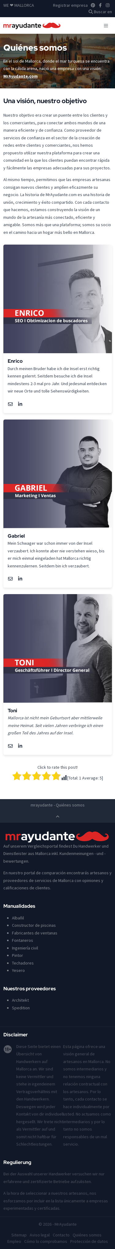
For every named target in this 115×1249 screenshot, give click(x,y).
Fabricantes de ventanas (34, 933)
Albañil (18, 918)
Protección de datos (89, 1241)
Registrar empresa (70, 5)
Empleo (14, 1241)
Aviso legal (40, 1235)
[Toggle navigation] (106, 25)
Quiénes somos (87, 1235)
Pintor (17, 955)
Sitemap (19, 1235)
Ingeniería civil (25, 948)
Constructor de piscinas (34, 925)
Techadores (23, 963)
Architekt (20, 1000)
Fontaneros (22, 940)
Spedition (21, 1008)
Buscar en (100, 11)
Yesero (18, 970)
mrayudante (42, 805)
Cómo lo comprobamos (45, 1241)
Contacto (61, 1235)
